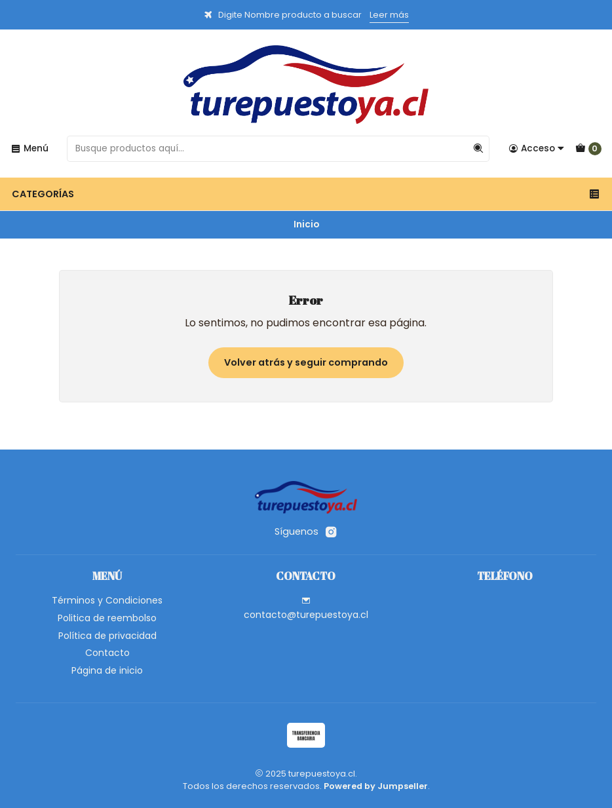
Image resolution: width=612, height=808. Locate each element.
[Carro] (588, 148)
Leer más (389, 14)
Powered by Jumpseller (376, 786)
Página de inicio (107, 670)
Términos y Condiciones (107, 600)
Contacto (107, 652)
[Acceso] (536, 149)
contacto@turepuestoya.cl (306, 608)
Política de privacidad (107, 635)
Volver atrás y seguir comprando (306, 362)
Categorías (306, 194)
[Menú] (29, 149)
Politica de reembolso (107, 618)
